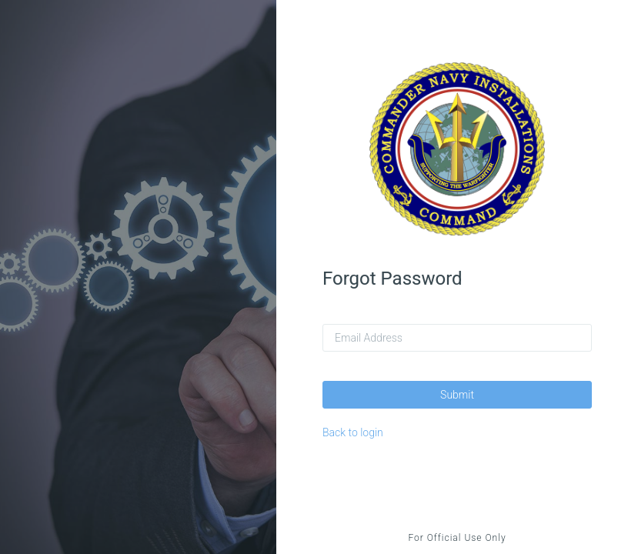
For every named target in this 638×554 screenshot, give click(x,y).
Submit (457, 395)
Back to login (352, 432)
